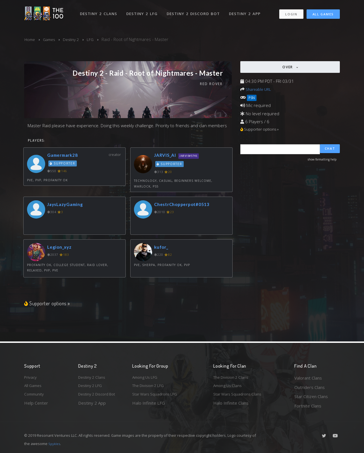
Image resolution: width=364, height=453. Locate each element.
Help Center (36, 406)
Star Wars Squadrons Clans (239, 396)
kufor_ (162, 248)
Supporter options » (48, 304)
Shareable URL (260, 89)
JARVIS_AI (167, 156)
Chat (330, 150)
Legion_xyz (61, 248)
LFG (95, 39)
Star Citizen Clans (311, 396)
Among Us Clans (229, 387)
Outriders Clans (309, 387)
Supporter (63, 164)
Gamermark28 (64, 156)
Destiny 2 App (246, 10)
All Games (323, 11)
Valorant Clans (308, 378)
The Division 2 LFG (150, 387)
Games (51, 39)
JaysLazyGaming (67, 205)
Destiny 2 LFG (143, 10)
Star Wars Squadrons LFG (157, 396)
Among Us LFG (146, 378)
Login (291, 11)
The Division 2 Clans (232, 378)
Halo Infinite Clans (231, 406)
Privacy (31, 378)
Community (35, 396)
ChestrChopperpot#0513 (185, 205)
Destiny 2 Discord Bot (195, 10)
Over (288, 67)
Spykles (55, 443)
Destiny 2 (75, 39)
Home (30, 39)
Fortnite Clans (307, 406)
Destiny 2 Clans (99, 10)
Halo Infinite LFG (148, 406)
